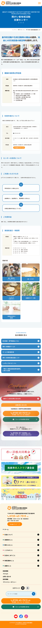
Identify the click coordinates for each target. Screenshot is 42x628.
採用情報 (5, 579)
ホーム (6, 529)
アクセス (5, 574)
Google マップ (17, 149)
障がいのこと (23, 29)
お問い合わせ (7, 576)
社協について (8, 535)
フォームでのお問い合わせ (22, 421)
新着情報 (5, 571)
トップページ (15, 29)
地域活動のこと (9, 561)
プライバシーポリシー (9, 582)
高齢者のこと (8, 540)
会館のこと (7, 566)
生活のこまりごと (9, 555)
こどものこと (8, 550)
